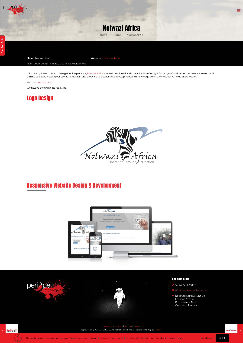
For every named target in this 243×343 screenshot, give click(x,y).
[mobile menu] (238, 10)
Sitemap (106, 326)
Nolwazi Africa (135, 34)
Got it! (222, 338)
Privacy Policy (117, 326)
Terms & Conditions (132, 326)
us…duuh (158, 330)
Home (103, 34)
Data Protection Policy (144, 338)
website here (44, 82)
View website (111, 58)
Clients (117, 34)
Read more (207, 338)
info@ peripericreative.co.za (190, 290)
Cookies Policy (175, 338)
